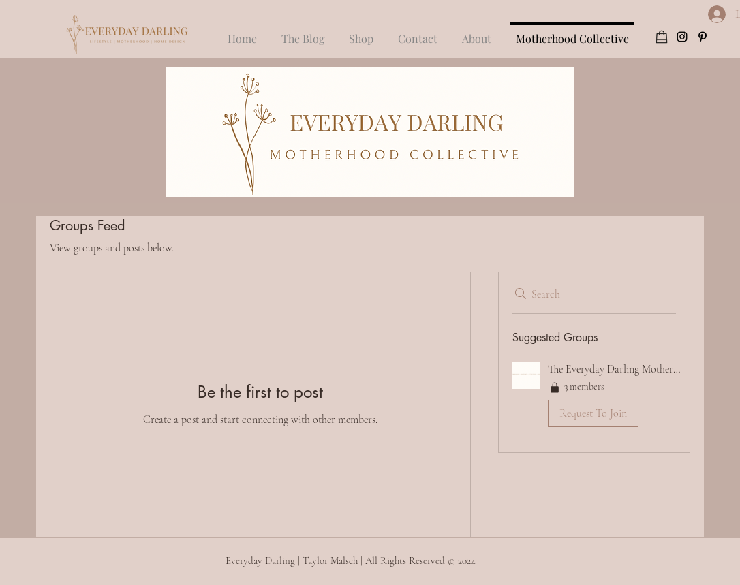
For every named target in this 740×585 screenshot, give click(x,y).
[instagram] (682, 37)
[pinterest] (702, 37)
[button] (418, 32)
